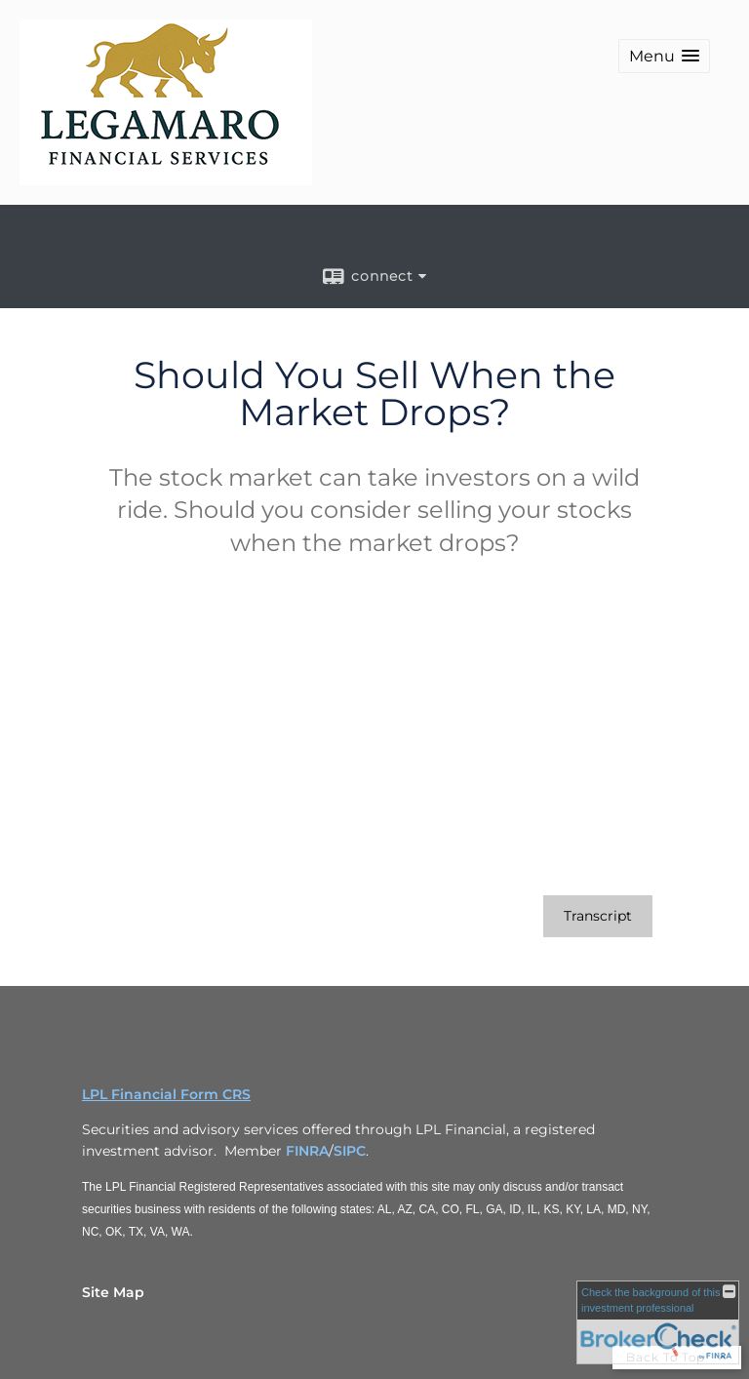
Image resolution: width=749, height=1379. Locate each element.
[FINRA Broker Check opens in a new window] (657, 1322)
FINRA (307, 1151)
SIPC (350, 1151)
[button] (664, 56)
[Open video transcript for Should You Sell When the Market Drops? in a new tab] (597, 916)
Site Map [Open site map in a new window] (113, 1292)
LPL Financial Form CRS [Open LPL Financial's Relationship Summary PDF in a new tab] (166, 1094)
